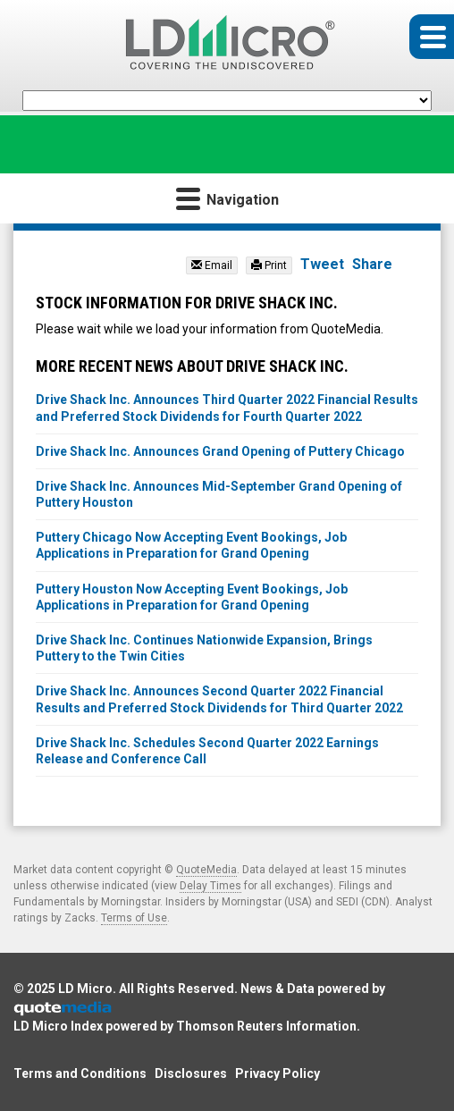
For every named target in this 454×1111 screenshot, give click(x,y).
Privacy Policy (277, 1073)
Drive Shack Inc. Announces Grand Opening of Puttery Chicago (220, 451)
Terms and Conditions (80, 1073)
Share (372, 264)
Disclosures (191, 1073)
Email (211, 265)
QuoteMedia (206, 869)
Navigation (227, 198)
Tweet (322, 264)
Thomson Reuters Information (266, 1026)
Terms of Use (134, 918)
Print (269, 265)
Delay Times (210, 886)
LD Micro (85, 988)
